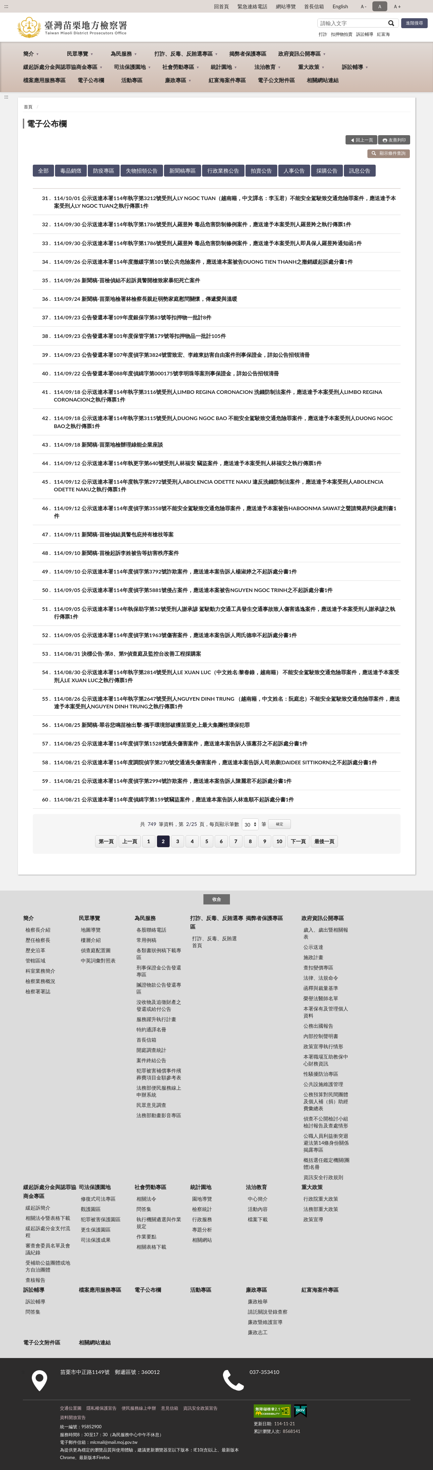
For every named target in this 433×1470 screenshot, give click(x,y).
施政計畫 (313, 957)
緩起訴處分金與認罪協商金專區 (60, 67)
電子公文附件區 (276, 80)
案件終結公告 (151, 1060)
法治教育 (265, 67)
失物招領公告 (142, 170)
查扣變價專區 (318, 967)
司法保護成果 (96, 1240)
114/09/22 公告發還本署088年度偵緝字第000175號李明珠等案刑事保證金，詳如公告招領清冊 (166, 373)
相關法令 (146, 1199)
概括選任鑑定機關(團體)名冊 (326, 1163)
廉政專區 (175, 80)
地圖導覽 (91, 930)
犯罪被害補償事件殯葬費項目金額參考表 (158, 1073)
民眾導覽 (77, 53)
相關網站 (202, 1240)
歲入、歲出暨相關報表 (325, 933)
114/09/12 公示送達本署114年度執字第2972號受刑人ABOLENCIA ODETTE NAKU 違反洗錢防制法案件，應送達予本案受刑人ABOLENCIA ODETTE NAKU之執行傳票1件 (218, 485)
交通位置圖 (70, 1408)
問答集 (143, 1209)
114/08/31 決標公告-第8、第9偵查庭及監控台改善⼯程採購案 (127, 653)
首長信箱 (314, 6)
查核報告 (35, 1280)
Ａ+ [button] (397, 6)
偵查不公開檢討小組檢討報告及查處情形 (325, 1122)
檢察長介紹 (38, 930)
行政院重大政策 (320, 1199)
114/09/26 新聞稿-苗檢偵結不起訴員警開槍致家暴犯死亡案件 (127, 280)
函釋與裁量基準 (320, 988)
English (340, 6)
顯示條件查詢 (389, 153)
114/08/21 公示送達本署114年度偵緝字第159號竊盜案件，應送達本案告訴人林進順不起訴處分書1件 (174, 799)
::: (6, 6)
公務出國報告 (318, 1026)
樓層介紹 (91, 940)
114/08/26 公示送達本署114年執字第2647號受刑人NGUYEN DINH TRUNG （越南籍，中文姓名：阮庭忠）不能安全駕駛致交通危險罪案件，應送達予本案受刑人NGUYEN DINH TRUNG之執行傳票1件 (227, 702)
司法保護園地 (130, 67)
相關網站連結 (323, 80)
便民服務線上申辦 (139, 1408)
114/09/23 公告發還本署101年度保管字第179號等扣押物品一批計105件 (140, 336)
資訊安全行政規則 (323, 1177)
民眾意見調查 (151, 1105)
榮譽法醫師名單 (320, 998)
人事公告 (294, 170)
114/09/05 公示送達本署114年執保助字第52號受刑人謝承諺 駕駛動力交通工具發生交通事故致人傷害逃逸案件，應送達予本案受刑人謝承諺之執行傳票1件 (224, 612)
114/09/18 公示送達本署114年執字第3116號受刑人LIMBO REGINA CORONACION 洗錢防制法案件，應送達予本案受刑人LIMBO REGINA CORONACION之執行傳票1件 (218, 395)
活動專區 (131, 80)
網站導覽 (286, 6)
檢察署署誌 (38, 991)
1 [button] (148, 841)
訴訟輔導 (364, 34)
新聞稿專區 (182, 170)
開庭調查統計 (151, 1050)
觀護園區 (91, 1209)
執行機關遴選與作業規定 (158, 1222)
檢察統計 (202, 1209)
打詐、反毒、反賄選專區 (183, 53)
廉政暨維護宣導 (265, 1322)
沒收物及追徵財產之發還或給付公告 (158, 1005)
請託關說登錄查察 (268, 1312)
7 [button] (235, 841)
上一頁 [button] (129, 841)
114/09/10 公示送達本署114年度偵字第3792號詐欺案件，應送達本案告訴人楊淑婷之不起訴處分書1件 (175, 571)
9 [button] (264, 841)
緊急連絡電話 (252, 6)
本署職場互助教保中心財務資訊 (325, 1060)
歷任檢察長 (38, 940)
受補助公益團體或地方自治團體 (48, 1266)
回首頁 (221, 6)
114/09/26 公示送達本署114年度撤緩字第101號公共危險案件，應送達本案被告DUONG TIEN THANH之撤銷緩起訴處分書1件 (203, 261)
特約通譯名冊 (151, 1029)
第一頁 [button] (106, 841)
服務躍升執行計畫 (156, 1019)
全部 (43, 170)
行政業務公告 (223, 170)
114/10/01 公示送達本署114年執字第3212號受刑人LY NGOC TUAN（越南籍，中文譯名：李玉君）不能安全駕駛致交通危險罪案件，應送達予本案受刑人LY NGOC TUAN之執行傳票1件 (225, 201)
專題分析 (202, 1229)
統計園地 (221, 67)
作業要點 (146, 1236)
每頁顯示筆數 (224, 824)
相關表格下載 (151, 1247)
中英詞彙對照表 (98, 960)
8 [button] (250, 841)
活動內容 (258, 1209)
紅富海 (383, 34)
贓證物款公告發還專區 (158, 988)
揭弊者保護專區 (247, 53)
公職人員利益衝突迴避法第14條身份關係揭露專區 (326, 1143)
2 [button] (163, 841)
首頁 (28, 106)
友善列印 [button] (397, 139)
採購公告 (327, 170)
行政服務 (202, 1219)
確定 (279, 824)
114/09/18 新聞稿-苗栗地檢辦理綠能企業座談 (108, 444)
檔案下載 (258, 1219)
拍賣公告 (261, 170)
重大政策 (308, 67)
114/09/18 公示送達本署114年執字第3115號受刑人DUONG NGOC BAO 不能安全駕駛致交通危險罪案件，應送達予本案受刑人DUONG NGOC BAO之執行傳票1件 (223, 421)
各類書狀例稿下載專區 (158, 953)
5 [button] (206, 841)
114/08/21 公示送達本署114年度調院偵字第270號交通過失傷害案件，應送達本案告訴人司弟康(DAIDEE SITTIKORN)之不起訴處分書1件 (215, 762)
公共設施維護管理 (323, 1084)
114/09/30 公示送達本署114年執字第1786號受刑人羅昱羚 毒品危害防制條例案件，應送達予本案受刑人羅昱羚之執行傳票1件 (203, 224)
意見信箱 (169, 1408)
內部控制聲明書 (320, 1036)
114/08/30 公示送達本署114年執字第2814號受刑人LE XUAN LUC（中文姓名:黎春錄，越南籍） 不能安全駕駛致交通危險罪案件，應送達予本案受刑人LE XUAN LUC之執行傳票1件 (226, 675)
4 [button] (192, 841)
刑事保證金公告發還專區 (158, 970)
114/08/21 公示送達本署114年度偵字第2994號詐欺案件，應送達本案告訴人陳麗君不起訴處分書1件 (173, 781)
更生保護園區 (96, 1229)
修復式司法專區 (98, 1199)
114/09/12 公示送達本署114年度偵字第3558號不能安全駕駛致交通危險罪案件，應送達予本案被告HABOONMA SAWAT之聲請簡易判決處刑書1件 (225, 511)
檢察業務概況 (40, 981)
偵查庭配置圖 (96, 950)
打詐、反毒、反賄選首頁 (214, 941)
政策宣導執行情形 (323, 1046)
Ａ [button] (379, 6)
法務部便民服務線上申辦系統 (158, 1091)
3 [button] (177, 841)
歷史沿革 (35, 950)
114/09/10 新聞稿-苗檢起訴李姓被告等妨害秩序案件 (116, 553)
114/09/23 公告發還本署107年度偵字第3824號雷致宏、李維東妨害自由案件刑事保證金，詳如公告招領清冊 (182, 354)
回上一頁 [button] (364, 139)
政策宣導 (313, 1219)
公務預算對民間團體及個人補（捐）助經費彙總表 (325, 1101)
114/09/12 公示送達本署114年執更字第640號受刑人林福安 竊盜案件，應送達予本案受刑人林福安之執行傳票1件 (188, 463)
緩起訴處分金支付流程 (48, 1231)
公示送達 (313, 947)
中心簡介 (258, 1199)
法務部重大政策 (320, 1209)
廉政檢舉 (258, 1301)
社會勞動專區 (178, 67)
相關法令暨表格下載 (48, 1218)
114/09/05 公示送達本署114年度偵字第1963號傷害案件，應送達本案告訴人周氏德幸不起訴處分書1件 (175, 635)
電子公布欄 (91, 80)
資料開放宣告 (73, 1417)
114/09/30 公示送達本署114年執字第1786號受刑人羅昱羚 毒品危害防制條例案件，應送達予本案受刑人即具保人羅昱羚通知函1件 (208, 243)
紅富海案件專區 (227, 80)
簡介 (28, 53)
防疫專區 (103, 170)
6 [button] (221, 841)
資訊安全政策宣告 (200, 1408)
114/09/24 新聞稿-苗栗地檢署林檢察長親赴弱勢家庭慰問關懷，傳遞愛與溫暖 (146, 298)
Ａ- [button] (363, 6)
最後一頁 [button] (324, 841)
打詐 (323, 34)
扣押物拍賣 (341, 34)
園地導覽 (202, 1199)
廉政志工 (258, 1332)
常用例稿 (146, 940)
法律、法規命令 (320, 978)
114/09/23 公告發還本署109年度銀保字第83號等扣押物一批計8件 (132, 317)
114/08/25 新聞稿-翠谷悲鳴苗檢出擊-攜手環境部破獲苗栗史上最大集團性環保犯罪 (152, 725)
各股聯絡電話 (151, 930)
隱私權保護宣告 (101, 1408)
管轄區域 (35, 960)
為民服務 (121, 53)
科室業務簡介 (40, 971)
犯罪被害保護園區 (101, 1219)
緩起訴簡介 (38, 1208)
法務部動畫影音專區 (158, 1115)
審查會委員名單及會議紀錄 (48, 1248)
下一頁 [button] (298, 841)
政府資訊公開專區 (299, 53)
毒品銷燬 (70, 170)
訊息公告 (359, 170)
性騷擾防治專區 (320, 1074)
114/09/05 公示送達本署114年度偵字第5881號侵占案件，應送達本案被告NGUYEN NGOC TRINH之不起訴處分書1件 (193, 590)
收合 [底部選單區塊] (216, 899)
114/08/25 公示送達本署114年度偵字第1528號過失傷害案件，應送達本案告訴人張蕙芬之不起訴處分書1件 (181, 743)
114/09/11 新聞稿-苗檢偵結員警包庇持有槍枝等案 (114, 534)
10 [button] (279, 841)
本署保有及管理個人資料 (325, 1012)
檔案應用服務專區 (44, 80)
